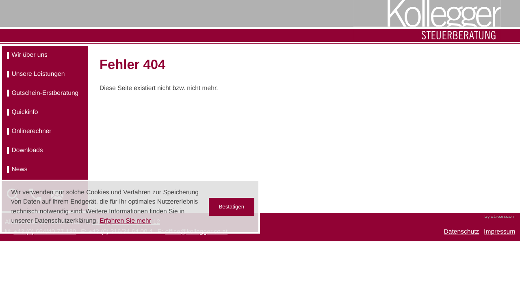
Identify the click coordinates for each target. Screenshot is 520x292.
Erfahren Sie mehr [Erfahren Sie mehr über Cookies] (125, 220)
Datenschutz (461, 231)
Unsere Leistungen (38, 74)
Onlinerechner (31, 131)
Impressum (499, 231)
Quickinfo (24, 112)
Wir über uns (29, 55)
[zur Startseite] (427, 21)
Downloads (27, 150)
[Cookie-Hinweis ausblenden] (232, 207)
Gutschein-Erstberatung (44, 93)
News (19, 169)
